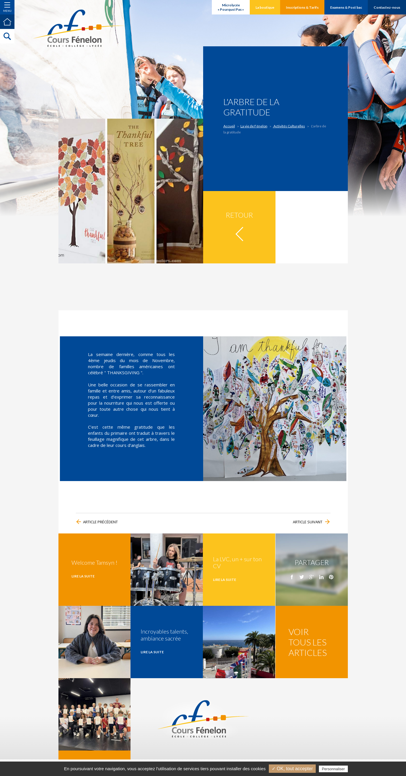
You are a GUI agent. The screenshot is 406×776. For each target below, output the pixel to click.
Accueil (229, 126)
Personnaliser (333, 769)
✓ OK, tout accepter (292, 768)
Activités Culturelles (289, 126)
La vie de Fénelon (253, 126)
